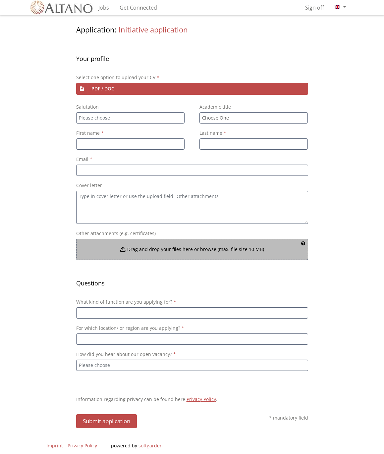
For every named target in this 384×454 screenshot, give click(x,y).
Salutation (87, 107)
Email (84, 159)
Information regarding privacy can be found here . (146, 399)
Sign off (314, 7)
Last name (212, 133)
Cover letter (89, 185)
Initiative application (153, 30)
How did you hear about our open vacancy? (126, 354)
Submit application (106, 421)
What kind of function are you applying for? (126, 302)
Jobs (103, 7)
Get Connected (138, 7)
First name (90, 133)
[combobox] (130, 118)
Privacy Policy (201, 399)
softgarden (150, 445)
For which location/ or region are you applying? (130, 328)
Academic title (215, 107)
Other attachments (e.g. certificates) (116, 233)
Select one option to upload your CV (117, 77)
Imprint (54, 445)
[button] (192, 89)
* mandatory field (288, 418)
